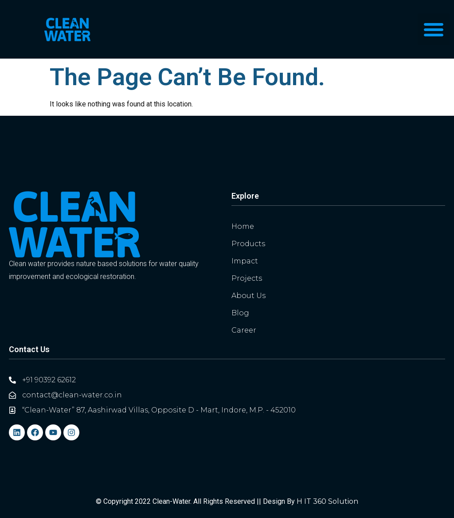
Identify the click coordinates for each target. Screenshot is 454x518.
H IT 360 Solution (327, 501)
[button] (434, 29)
